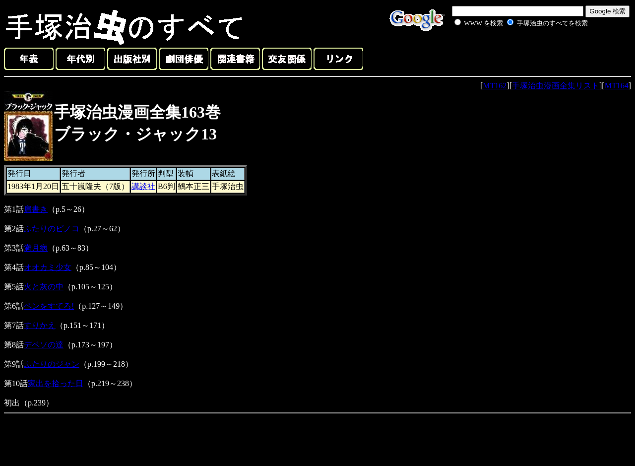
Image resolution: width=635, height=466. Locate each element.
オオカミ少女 (47, 267)
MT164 (617, 85)
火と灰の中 (44, 286)
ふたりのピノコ (51, 228)
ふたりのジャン (51, 364)
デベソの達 (44, 344)
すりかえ (40, 325)
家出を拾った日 (55, 383)
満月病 (36, 248)
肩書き (36, 209)
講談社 (143, 186)
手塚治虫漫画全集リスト (555, 85)
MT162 (495, 85)
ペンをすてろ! (49, 306)
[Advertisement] (510, 52)
